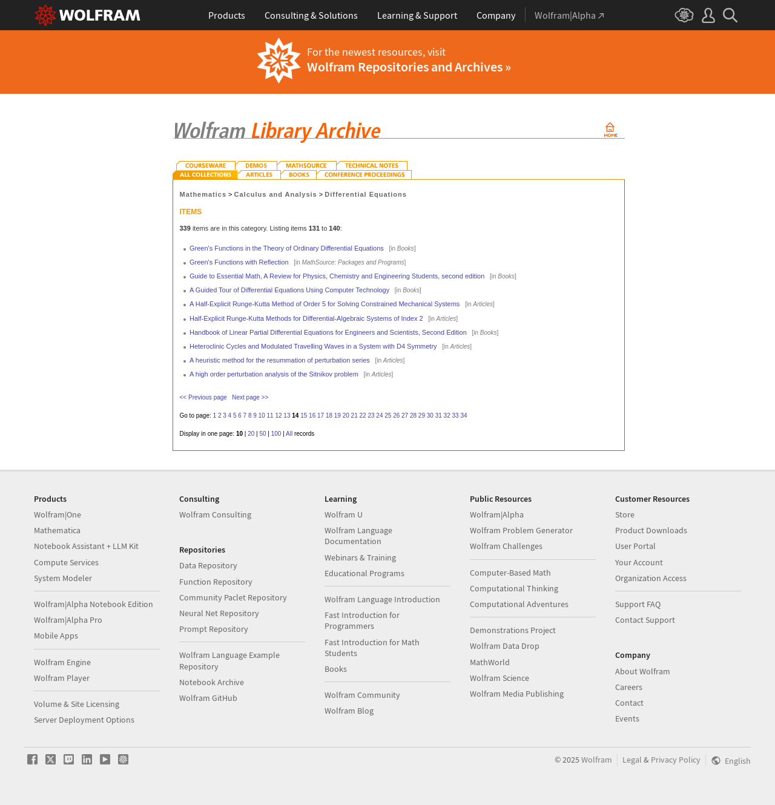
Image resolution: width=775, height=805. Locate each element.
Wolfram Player (62, 677)
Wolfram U (344, 514)
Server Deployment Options (84, 719)
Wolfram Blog (349, 710)
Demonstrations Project (513, 630)
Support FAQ (638, 604)
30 (430, 415)
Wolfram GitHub (208, 697)
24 (379, 415)
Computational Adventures (519, 604)
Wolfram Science (499, 677)
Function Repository (215, 581)
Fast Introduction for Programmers (362, 620)
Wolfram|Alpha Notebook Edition (93, 604)
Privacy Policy (676, 759)
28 (413, 415)
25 (387, 415)
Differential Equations (365, 194)
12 (278, 415)
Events (627, 718)
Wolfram (596, 759)
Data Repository (208, 565)
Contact (629, 702)
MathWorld (490, 662)
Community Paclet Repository (233, 597)
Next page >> (250, 397)
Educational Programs (364, 573)
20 (346, 415)
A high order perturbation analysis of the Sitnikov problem (274, 374)
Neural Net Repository (219, 613)
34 (463, 415)
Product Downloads (651, 530)
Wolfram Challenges (506, 545)
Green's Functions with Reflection (239, 262)
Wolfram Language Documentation (358, 536)
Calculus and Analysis (275, 194)
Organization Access (651, 578)
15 (303, 415)
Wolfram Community (362, 694)
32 (447, 415)
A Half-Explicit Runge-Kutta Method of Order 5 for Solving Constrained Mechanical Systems (325, 303)
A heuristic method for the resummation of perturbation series (280, 360)
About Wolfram (642, 671)
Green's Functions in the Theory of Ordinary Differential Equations (287, 248)
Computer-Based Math (510, 572)
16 (312, 415)
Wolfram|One (57, 514)
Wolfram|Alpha (497, 514)
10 (262, 415)
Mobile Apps (56, 635)
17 (320, 415)
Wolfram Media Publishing (517, 693)
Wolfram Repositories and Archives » (409, 66)
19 (337, 415)
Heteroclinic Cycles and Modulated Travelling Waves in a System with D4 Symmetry (313, 346)
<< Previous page (203, 397)
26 (396, 415)
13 (286, 415)
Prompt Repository (213, 628)
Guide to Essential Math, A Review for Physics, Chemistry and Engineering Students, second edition (337, 276)
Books (336, 668)
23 (371, 415)
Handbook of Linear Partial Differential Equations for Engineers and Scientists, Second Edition (328, 332)
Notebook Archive (211, 682)
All (289, 433)
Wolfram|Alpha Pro (68, 619)
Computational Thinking (514, 588)
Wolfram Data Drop (504, 645)
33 (455, 415)
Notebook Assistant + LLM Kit (86, 545)
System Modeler (63, 578)
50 (262, 433)
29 (421, 415)
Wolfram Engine (62, 662)
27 (404, 415)
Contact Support (645, 619)
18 (329, 415)
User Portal (635, 545)
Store (625, 514)
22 (363, 415)
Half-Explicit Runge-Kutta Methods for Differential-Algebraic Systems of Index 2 (306, 318)
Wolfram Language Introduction (382, 599)
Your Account (639, 562)
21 (354, 415)
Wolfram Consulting (215, 514)
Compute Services (66, 562)
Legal (632, 759)
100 (276, 433)
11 (270, 415)
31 (438, 415)
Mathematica (57, 530)
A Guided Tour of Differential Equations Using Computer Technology (289, 290)
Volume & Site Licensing (76, 703)
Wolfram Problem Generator (521, 530)
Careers (628, 687)
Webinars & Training (360, 557)
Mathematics (203, 194)
